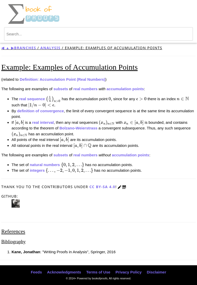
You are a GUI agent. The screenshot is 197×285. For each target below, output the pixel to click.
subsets (60, 89)
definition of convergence (40, 111)
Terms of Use (98, 272)
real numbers (85, 89)
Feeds (36, 272)
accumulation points (125, 89)
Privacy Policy (128, 272)
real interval (43, 122)
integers (37, 170)
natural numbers (45, 164)
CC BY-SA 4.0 (102, 186)
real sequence (32, 99)
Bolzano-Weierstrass (78, 128)
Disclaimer (156, 272)
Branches (25, 47)
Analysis (50, 47)
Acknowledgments (64, 272)
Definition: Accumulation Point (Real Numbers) (62, 79)
